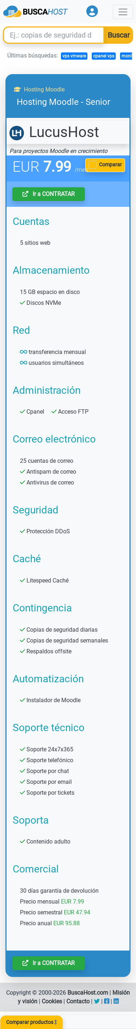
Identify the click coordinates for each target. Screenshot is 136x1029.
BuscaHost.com (87, 992)
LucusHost (54, 132)
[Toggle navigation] (123, 12)
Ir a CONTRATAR (48, 194)
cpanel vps (103, 56)
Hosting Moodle (39, 89)
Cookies (52, 1001)
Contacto (78, 1001)
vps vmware (74, 56)
